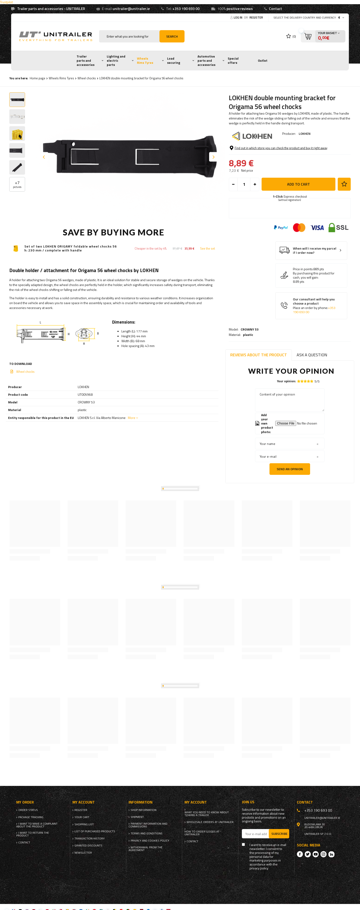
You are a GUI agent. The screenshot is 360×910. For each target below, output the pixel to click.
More (131, 417)
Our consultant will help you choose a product (314, 324)
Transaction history (90, 838)
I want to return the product (32, 834)
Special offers (233, 60)
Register (256, 17)
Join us (248, 802)
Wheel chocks (87, 78)
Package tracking (30, 817)
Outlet (262, 60)
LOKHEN (305, 133)
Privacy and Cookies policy (150, 840)
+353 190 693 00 (186, 8)
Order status (28, 810)
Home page (37, 78)
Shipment (137, 817)
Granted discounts (88, 845)
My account (83, 802)
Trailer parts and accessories (85, 60)
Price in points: (303, 288)
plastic (248, 152)
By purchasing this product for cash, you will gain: (313, 294)
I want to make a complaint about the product (37, 825)
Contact (275, 8)
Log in (238, 17)
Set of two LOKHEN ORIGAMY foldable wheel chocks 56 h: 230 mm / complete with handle (70, 248)
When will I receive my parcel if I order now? (314, 269)
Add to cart (298, 203)
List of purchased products (95, 831)
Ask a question (312, 355)
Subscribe (279, 833)
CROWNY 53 (250, 146)
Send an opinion (290, 468)
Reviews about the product (258, 355)
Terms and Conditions (146, 833)
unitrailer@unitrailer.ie (131, 8)
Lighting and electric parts (116, 60)
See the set (207, 249)
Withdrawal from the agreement (145, 849)
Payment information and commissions (148, 825)
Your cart (82, 817)
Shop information (143, 810)
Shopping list (84, 824)
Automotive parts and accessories (206, 60)
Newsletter (83, 852)
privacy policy (259, 868)
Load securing (173, 60)
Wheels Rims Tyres (145, 60)
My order (25, 802)
